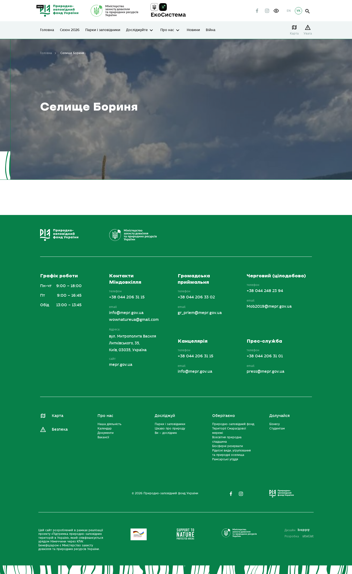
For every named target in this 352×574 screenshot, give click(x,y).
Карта (294, 33)
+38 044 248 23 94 (265, 291)
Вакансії (103, 437)
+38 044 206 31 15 (127, 297)
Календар (105, 428)
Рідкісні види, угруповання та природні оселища (231, 453)
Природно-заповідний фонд (233, 424)
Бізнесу (274, 424)
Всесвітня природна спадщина (227, 439)
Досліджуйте (137, 30)
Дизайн (297, 530)
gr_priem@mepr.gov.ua (200, 313)
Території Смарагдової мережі (229, 431)
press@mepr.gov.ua (265, 371)
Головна (47, 30)
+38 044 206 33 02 (196, 297)
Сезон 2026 (69, 30)
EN (289, 10)
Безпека (60, 429)
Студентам (277, 428)
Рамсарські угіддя (225, 459)
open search (308, 11)
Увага (308, 33)
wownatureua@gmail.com (134, 319)
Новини (193, 30)
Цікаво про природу (170, 428)
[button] (276, 11)
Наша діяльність (109, 424)
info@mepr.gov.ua (126, 313)
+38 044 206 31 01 (265, 356)
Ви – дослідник (166, 433)
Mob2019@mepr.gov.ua (269, 306)
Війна (210, 30)
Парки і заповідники (102, 30)
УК (298, 10)
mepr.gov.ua (120, 364)
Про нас (167, 30)
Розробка (299, 536)
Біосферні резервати (227, 446)
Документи (106, 433)
